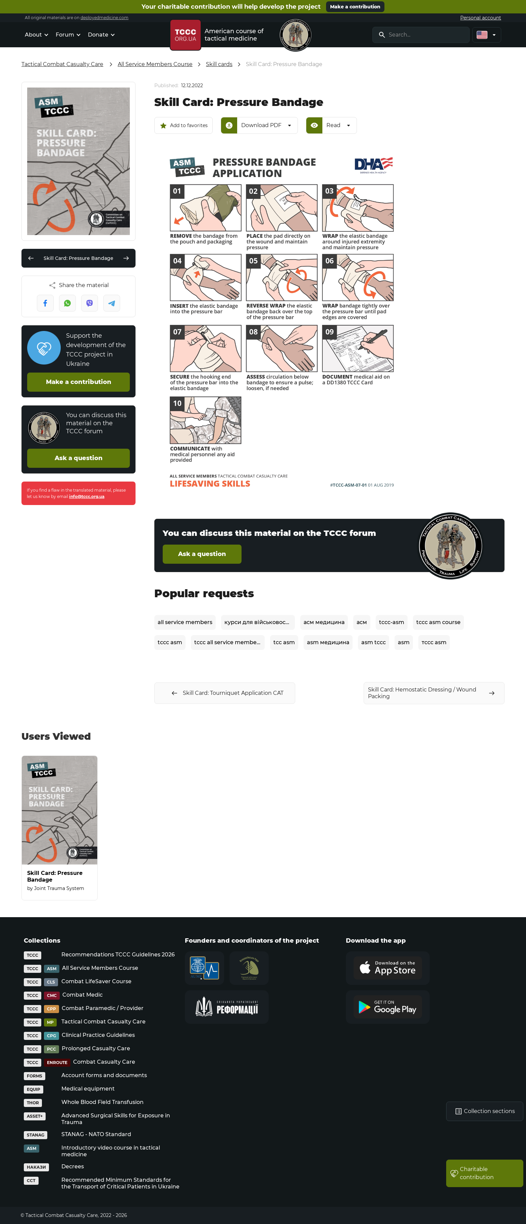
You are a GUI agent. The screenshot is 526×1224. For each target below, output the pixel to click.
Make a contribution (355, 7)
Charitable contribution (472, 1173)
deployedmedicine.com (104, 17)
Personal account (480, 18)
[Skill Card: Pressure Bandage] (59, 828)
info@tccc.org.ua (86, 496)
